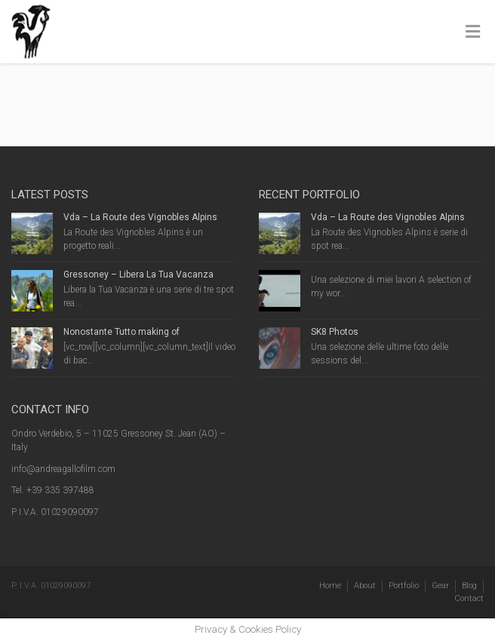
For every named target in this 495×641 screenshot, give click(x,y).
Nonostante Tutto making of (121, 332)
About (365, 585)
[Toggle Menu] (473, 32)
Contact (469, 598)
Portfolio (404, 585)
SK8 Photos (334, 332)
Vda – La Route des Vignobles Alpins (140, 217)
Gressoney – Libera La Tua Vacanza (138, 274)
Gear (440, 585)
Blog (469, 585)
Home (330, 585)
